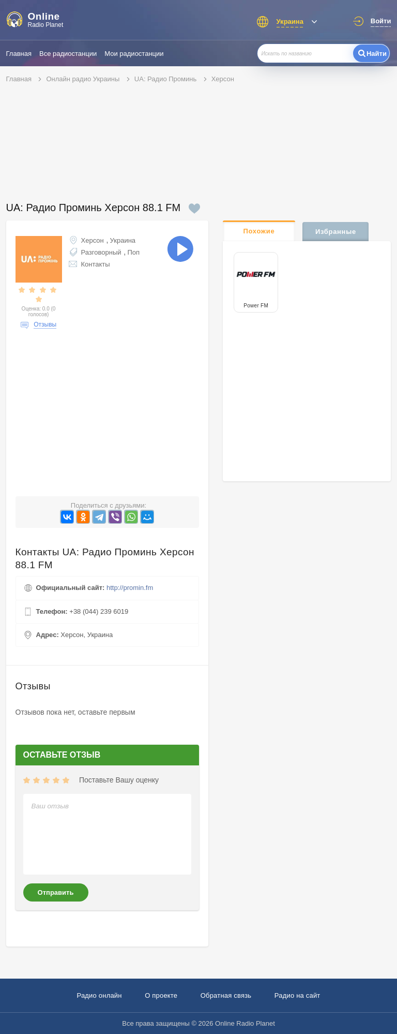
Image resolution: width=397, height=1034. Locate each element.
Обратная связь (226, 995)
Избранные (335, 231)
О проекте (161, 995)
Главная (19, 53)
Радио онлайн (99, 995)
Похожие (258, 231)
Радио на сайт (297, 995)
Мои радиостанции (133, 53)
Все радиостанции (68, 53)
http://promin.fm (129, 588)
